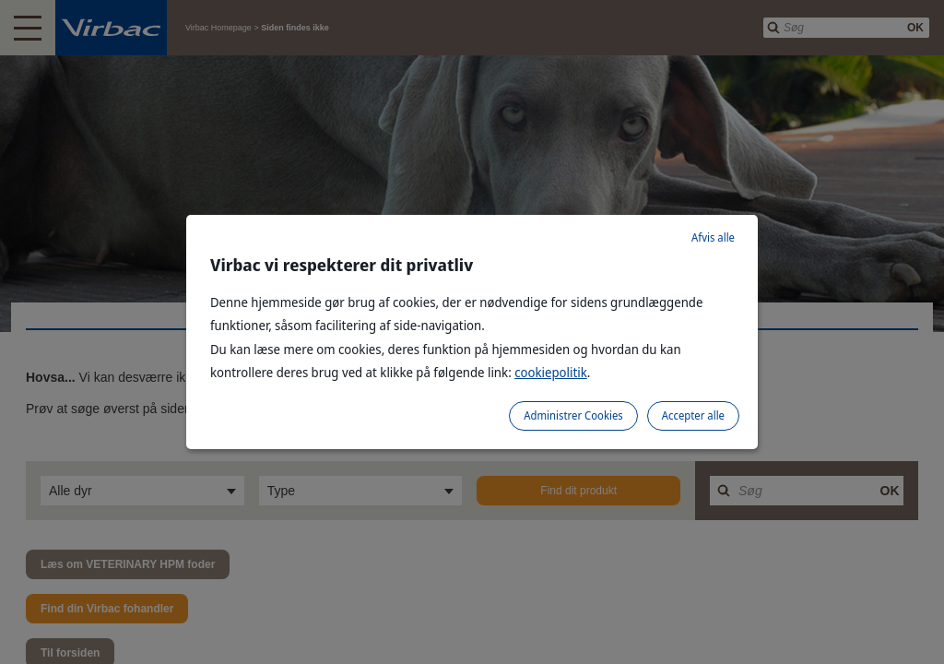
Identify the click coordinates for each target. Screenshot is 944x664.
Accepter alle (693, 415)
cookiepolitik (550, 372)
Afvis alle (713, 237)
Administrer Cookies (573, 415)
